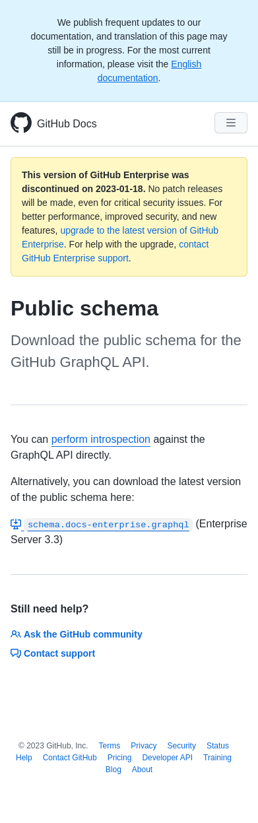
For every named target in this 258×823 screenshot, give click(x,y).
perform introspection (100, 439)
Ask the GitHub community (77, 634)
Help (24, 757)
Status (218, 745)
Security (182, 745)
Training (217, 757)
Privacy (143, 745)
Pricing (120, 757)
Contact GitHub (70, 757)
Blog (113, 769)
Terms (110, 745)
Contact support (53, 653)
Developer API (167, 757)
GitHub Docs (67, 123)
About (142, 769)
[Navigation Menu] (230, 122)
